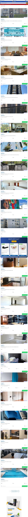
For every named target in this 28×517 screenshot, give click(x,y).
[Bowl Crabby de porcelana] (14, 247)
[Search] (13, 3)
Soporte (26, 0)
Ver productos (14, 241)
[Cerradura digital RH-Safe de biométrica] (5, 247)
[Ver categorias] (1, 1)
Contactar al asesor (24, 26)
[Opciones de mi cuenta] (25, 1)
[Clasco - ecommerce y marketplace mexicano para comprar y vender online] (14, 1)
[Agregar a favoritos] (26, 9)
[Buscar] (27, 3)
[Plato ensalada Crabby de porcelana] (23, 247)
